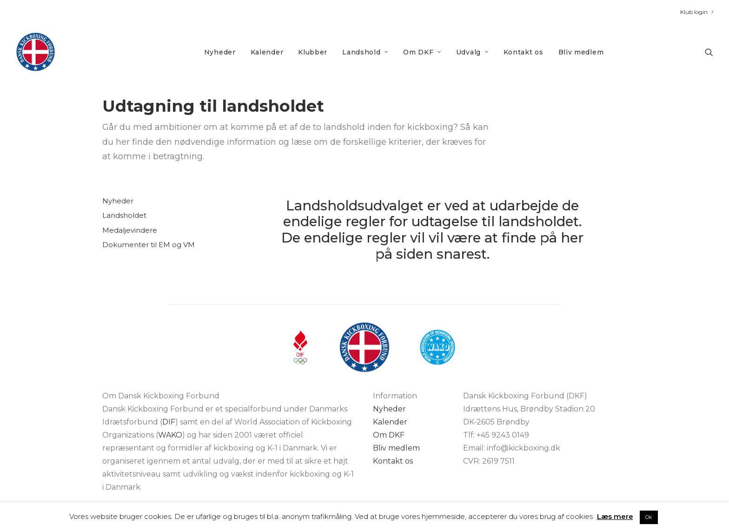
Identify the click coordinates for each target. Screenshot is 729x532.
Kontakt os (523, 52)
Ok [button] (648, 517)
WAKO (170, 435)
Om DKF (422, 52)
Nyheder (220, 52)
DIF (168, 422)
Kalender (267, 52)
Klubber (312, 52)
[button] (709, 52)
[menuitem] (696, 12)
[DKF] (35, 52)
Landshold (365, 52)
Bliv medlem (581, 52)
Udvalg (472, 52)
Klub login (696, 11)
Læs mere (615, 516)
